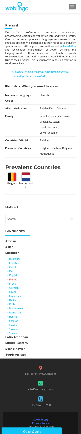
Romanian (15, 312)
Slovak (13, 324)
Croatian (14, 262)
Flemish (13, 279)
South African (15, 354)
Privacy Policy (40, 423)
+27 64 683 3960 (40, 404)
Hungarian (15, 295)
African (10, 241)
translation (69, 46)
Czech (13, 267)
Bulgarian (15, 258)
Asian (9, 247)
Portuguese (16, 308)
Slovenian (14, 328)
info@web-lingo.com (40, 388)
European (12, 252)
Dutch (12, 271)
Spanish (13, 333)
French (13, 283)
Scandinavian (15, 348)
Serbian (13, 320)
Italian (13, 300)
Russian (13, 316)
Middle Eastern (16, 343)
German (14, 287)
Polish (12, 304)
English (13, 275)
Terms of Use (40, 419)
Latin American (16, 337)
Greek (13, 291)
